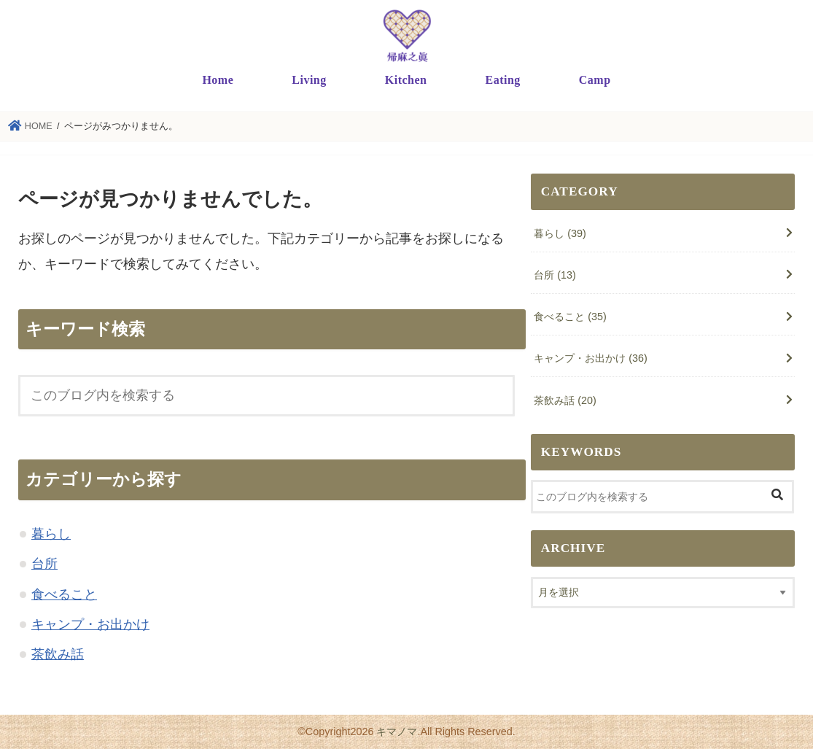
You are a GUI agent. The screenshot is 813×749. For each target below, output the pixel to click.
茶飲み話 (57, 654)
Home (217, 80)
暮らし (51, 534)
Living (309, 80)
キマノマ (396, 731)
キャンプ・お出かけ (90, 624)
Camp (595, 80)
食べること (64, 594)
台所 (44, 563)
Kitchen (406, 80)
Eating (502, 80)
